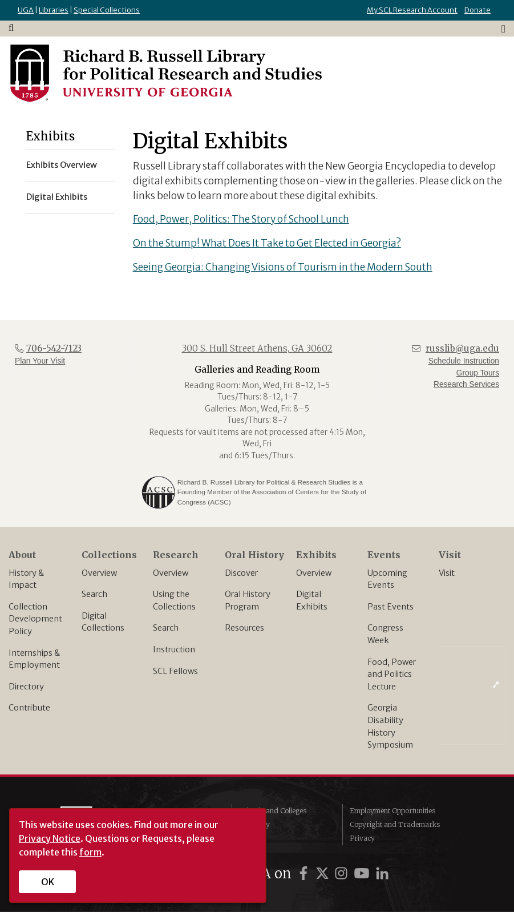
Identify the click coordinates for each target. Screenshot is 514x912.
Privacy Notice (49, 838)
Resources (244, 628)
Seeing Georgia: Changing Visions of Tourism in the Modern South (282, 267)
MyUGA (252, 838)
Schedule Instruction (463, 361)
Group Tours (477, 373)
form (90, 852)
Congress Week (385, 634)
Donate (477, 10)
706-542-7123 (54, 348)
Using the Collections (174, 600)
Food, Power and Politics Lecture (391, 674)
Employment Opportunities (392, 810)
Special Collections (107, 10)
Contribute (29, 708)
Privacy (362, 838)
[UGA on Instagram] (343, 873)
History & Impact (26, 579)
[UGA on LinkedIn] (382, 873)
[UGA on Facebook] (305, 873)
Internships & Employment (34, 659)
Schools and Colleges (272, 810)
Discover (241, 573)
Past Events (390, 607)
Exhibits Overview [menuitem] (61, 165)
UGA (26, 10)
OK (47, 881)
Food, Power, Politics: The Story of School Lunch (241, 219)
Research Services (466, 384)
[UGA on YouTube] (363, 873)
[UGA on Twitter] (324, 873)
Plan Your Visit (40, 361)
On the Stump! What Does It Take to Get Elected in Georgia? (267, 243)
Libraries (53, 10)
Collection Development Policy (35, 619)
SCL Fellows (175, 671)
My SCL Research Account (412, 10)
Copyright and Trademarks (395, 824)
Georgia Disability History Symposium (390, 726)
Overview (99, 573)
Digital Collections (103, 622)
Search (94, 594)
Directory (26, 686)
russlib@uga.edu (462, 348)
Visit (447, 573)
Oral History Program (247, 600)
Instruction (174, 649)
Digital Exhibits (311, 600)
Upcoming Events (387, 579)
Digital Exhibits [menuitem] (56, 197)
